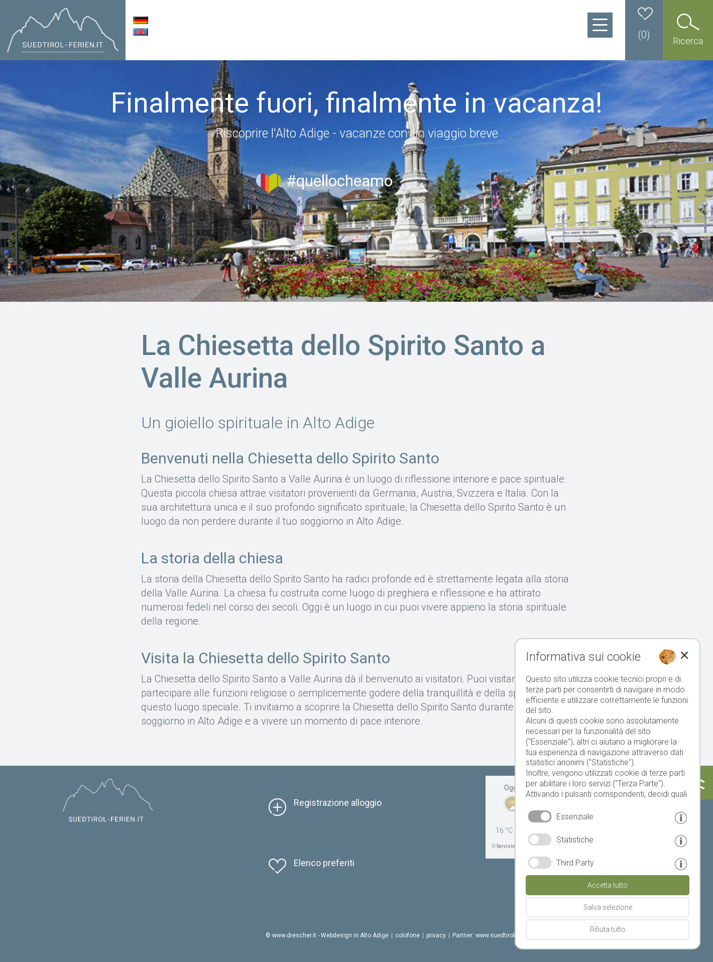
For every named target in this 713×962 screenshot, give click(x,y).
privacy (436, 935)
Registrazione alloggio (338, 802)
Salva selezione (607, 907)
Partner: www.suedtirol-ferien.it (494, 935)
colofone (407, 935)
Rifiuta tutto (608, 929)
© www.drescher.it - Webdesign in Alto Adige (327, 935)
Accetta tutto (607, 885)
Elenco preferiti (324, 863)
